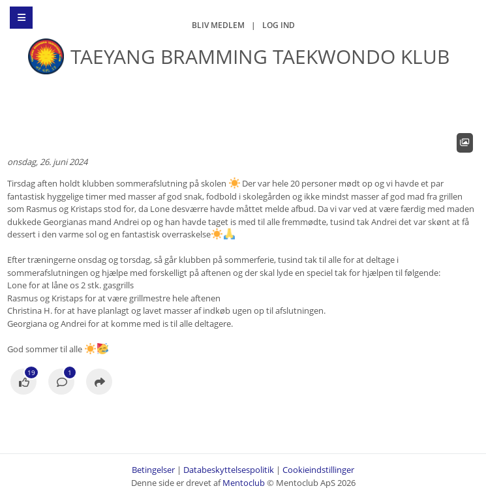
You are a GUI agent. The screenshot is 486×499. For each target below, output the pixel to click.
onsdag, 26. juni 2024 (47, 162)
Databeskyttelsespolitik (228, 470)
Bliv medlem (218, 25)
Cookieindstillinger (318, 470)
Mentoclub (243, 483)
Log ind (278, 25)
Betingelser (153, 470)
